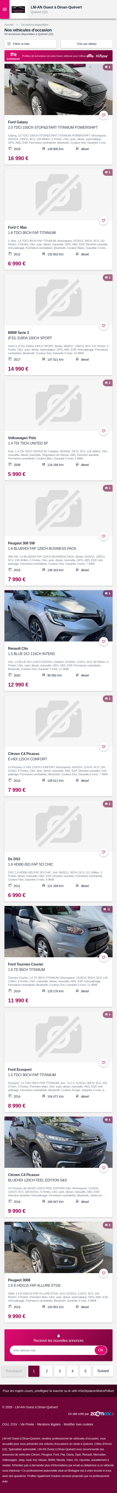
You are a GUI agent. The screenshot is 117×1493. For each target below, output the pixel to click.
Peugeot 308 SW (55, 546)
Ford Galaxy (55, 125)
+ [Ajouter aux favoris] (103, 115)
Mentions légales (49, 1424)
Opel (78, 1454)
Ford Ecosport (55, 1073)
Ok (100, 1350)
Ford (56, 1454)
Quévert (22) (39, 12)
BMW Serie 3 (55, 336)
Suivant (103, 1371)
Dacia (70, 1454)
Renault (87, 1454)
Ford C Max (55, 230)
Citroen (35, 1454)
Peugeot (46, 1454)
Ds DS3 (55, 862)
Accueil (8, 24)
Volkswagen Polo (55, 441)
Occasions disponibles (34, 24)
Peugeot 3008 (55, 1283)
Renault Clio (55, 652)
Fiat (62, 1454)
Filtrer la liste (18, 43)
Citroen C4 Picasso (55, 757)
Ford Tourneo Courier (55, 967)
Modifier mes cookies (78, 1424)
